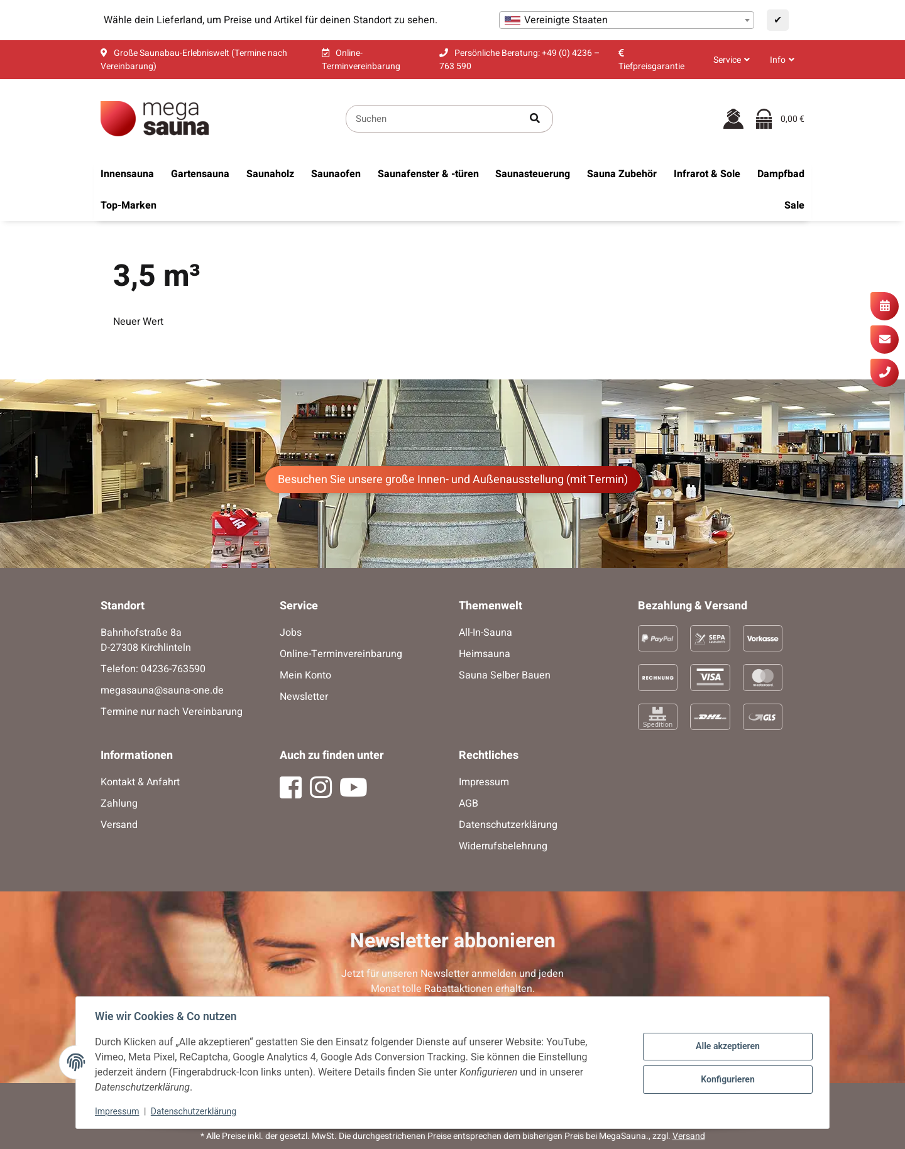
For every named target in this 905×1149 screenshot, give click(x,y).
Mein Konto (305, 675)
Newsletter (304, 696)
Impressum (118, 1111)
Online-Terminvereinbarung (341, 654)
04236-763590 (173, 669)
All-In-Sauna (485, 632)
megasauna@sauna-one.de (162, 690)
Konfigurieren (726, 1079)
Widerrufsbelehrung (503, 846)
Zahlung (119, 803)
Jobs (291, 632)
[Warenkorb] (780, 119)
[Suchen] (432, 119)
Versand (119, 824)
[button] (731, 60)
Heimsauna (484, 654)
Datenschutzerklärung (195, 1111)
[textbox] (627, 20)
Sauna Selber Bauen (505, 675)
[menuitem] (127, 174)
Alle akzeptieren (726, 1047)
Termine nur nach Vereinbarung (172, 711)
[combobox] (626, 20)
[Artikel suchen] (535, 119)
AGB (468, 803)
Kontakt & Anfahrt (140, 782)
